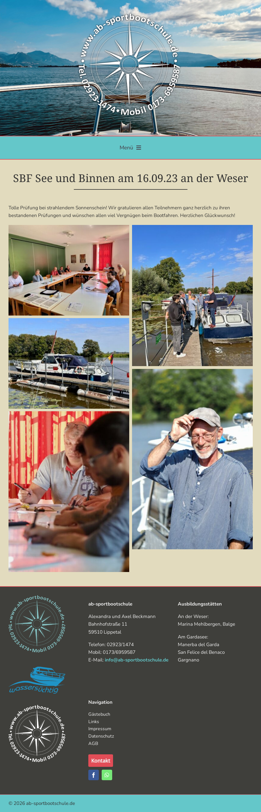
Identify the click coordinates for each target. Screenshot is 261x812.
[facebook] (93, 775)
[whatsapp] (107, 775)
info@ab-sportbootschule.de (136, 660)
